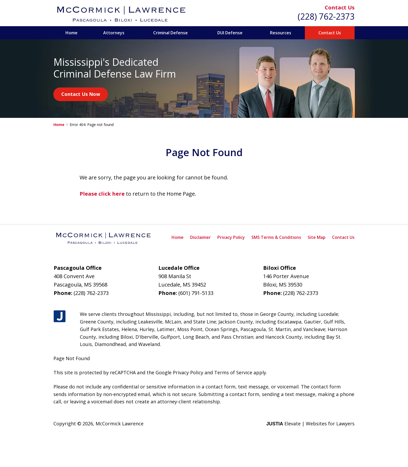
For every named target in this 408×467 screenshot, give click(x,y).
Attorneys (113, 33)
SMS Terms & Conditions (276, 237)
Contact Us (340, 7)
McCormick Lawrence (120, 423)
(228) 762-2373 (326, 16)
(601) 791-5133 (195, 292)
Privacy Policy (231, 237)
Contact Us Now (80, 94)
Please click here (102, 193)
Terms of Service (233, 372)
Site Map (317, 237)
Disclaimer (200, 237)
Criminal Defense (170, 33)
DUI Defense (229, 33)
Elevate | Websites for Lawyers (310, 423)
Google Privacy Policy (179, 372)
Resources (280, 33)
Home (71, 33)
